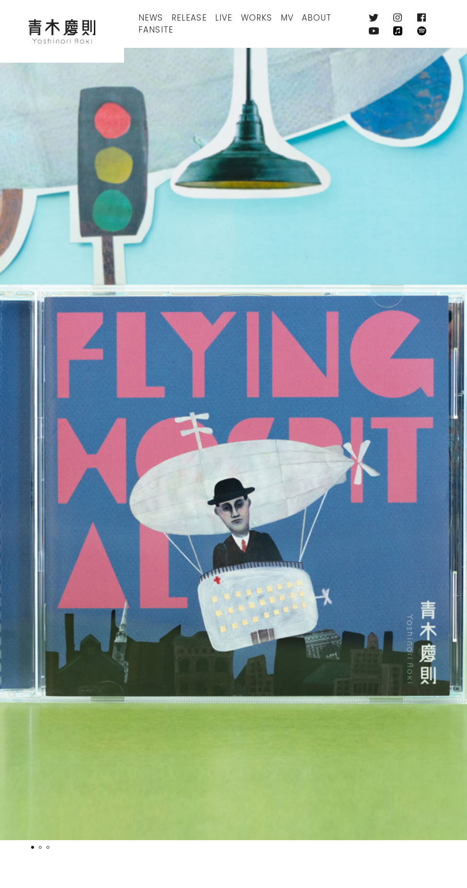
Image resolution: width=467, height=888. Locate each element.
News (150, 17)
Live (224, 17)
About (316, 17)
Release (189, 17)
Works (257, 17)
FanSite (155, 29)
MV (287, 17)
